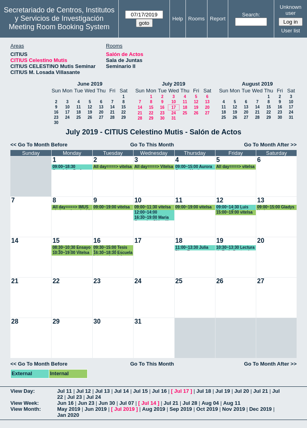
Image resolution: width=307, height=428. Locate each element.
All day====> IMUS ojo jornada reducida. (72, 207)
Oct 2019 (207, 409)
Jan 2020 (68, 415)
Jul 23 (74, 397)
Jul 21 (260, 391)
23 (56, 117)
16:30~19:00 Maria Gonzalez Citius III (151, 217)
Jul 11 (64, 391)
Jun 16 (65, 403)
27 (101, 117)
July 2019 (173, 84)
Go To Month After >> (270, 145)
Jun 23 (86, 403)
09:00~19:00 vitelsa (112, 207)
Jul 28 (190, 403)
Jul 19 (222, 391)
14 (112, 107)
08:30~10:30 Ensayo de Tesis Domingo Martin (71, 247)
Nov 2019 (233, 409)
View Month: (25, 409)
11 (78, 107)
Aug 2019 (153, 409)
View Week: (24, 403)
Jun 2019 (95, 409)
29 (123, 117)
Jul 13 (102, 391)
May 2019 (68, 409)
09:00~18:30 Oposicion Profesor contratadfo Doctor (71, 167)
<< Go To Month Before (39, 145)
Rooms (196, 19)
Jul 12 (83, 391)
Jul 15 (140, 391)
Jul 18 (203, 391)
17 (67, 112)
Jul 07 (126, 403)
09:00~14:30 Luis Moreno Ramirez (232, 207)
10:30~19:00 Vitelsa (70, 252)
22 (123, 112)
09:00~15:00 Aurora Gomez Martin (193, 167)
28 (112, 117)
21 (112, 112)
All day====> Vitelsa (153, 166)
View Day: (22, 391)
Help (177, 19)
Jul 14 (121, 391)
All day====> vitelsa (113, 166)
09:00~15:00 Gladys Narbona (275, 207)
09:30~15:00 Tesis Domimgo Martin (111, 247)
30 (56, 122)
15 (123, 107)
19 (90, 112)
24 (67, 117)
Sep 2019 (180, 409)
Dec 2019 (260, 409)
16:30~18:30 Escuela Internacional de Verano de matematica (113, 253)
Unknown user (290, 10)
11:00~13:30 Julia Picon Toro (192, 247)
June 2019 (89, 84)
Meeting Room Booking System (59, 27)
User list (290, 31)
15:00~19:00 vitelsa (234, 212)
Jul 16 (159, 391)
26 (90, 117)
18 (78, 112)
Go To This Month (152, 145)
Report (217, 19)
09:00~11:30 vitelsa (152, 207)
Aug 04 (210, 403)
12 (90, 107)
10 (67, 107)
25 (78, 117)
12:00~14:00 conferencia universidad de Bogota (148, 212)
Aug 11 (231, 403)
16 (56, 112)
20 (101, 112)
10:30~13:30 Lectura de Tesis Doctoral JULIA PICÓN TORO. (235, 247)
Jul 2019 (124, 409)
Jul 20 (241, 391)
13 (101, 107)
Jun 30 (107, 403)
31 (173, 118)
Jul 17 (181, 391)
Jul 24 (93, 397)
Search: (251, 15)
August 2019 (257, 84)
